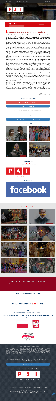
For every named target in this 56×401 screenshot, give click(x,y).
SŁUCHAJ (41, 24)
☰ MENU (47, 1)
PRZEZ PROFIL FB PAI (31, 360)
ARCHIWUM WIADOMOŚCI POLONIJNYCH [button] (29, 298)
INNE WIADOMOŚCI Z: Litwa (28, 116)
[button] (28, 102)
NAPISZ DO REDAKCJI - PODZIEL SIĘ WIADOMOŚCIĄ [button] (28, 119)
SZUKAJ (43, 296)
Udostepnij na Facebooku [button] (28, 106)
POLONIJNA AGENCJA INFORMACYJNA (17, 1)
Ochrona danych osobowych (28, 396)
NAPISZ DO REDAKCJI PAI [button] (28, 364)
